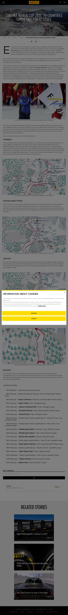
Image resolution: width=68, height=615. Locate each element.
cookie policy (42, 305)
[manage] (34, 313)
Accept (34, 318)
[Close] (64, 292)
